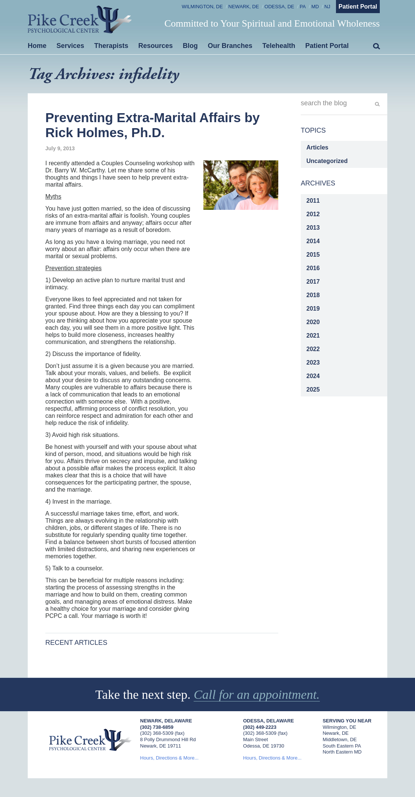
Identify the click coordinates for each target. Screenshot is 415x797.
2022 (313, 349)
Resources (155, 45)
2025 (313, 389)
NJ (327, 6)
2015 (313, 254)
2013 (313, 227)
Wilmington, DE (202, 6)
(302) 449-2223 (259, 727)
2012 (313, 214)
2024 (313, 376)
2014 (313, 241)
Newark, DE (243, 6)
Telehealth (279, 45)
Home (37, 45)
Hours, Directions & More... (169, 758)
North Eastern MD (341, 752)
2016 (313, 268)
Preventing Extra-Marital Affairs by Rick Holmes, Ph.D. (152, 125)
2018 (313, 295)
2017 (313, 281)
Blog (190, 45)
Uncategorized (327, 161)
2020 (313, 322)
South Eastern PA (341, 746)
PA (303, 6)
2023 (313, 362)
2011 (313, 200)
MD (315, 6)
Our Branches (230, 45)
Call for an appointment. (256, 694)
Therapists (111, 45)
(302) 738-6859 (156, 727)
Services (70, 45)
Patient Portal (358, 6)
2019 (313, 308)
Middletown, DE (339, 739)
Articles (317, 147)
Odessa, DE (279, 6)
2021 (313, 335)
